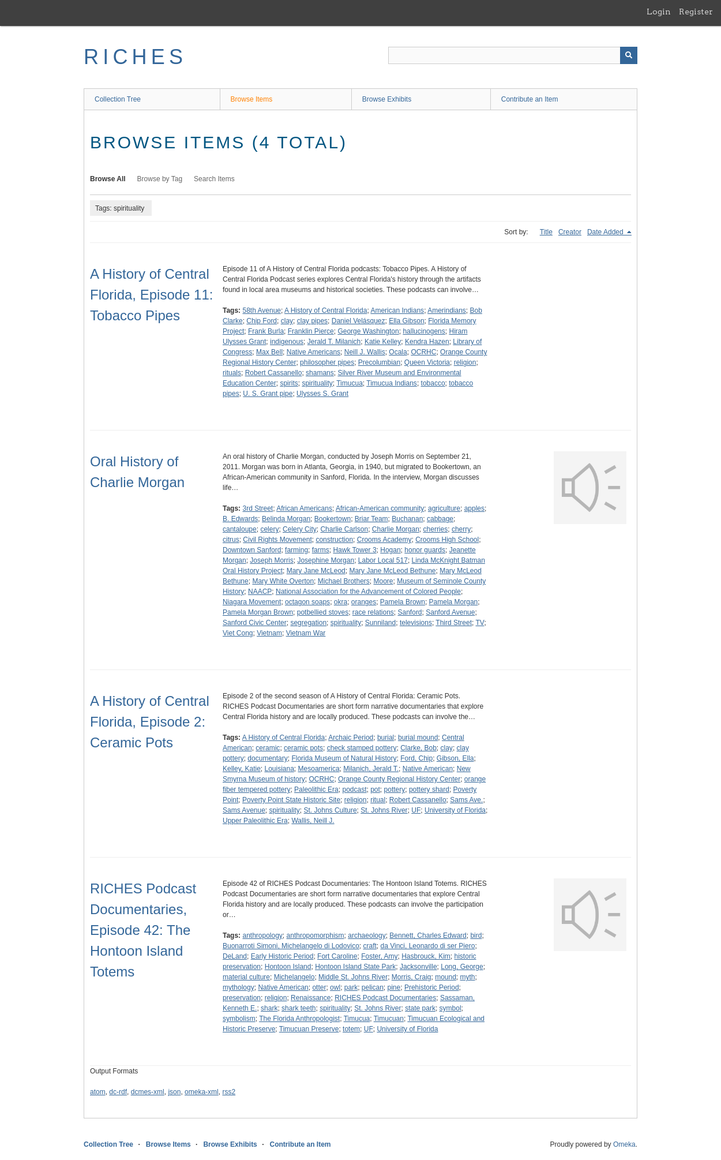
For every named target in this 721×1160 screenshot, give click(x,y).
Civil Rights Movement (277, 540)
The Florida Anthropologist (299, 1019)
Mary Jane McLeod (316, 571)
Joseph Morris (271, 560)
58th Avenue (261, 310)
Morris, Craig (411, 977)
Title (546, 232)
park (351, 987)
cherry (461, 529)
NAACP (260, 592)
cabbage (440, 519)
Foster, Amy (379, 956)
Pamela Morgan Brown (258, 612)
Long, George (462, 967)
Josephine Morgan (325, 560)
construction (334, 540)
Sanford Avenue (450, 612)
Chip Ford (261, 321)
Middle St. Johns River (353, 977)
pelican (373, 987)
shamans (320, 373)
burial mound (418, 738)
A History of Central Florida (325, 310)
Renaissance (311, 998)
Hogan (390, 550)
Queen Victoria (427, 362)
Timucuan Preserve (309, 1029)
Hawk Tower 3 (354, 550)
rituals (232, 373)
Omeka (624, 1144)
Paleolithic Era (316, 789)
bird (476, 935)
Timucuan (389, 1019)
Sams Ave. (466, 800)
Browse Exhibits (386, 99)
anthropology (262, 935)
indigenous (286, 342)
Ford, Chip (416, 758)
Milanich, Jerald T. (371, 769)
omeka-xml (202, 1092)
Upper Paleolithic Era (255, 821)
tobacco (433, 383)
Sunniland (380, 623)
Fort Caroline (337, 956)
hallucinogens (424, 331)
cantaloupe (240, 529)
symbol (450, 1008)
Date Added (606, 232)
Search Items (214, 179)
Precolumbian (379, 362)
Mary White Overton (283, 581)
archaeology (366, 935)
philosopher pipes (327, 362)
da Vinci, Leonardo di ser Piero (428, 946)
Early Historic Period (282, 956)
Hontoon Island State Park (355, 967)
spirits (289, 383)
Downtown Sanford (252, 550)
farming (296, 550)
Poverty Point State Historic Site (291, 800)
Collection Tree (118, 99)
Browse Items (252, 99)
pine (394, 987)
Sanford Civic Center (255, 623)
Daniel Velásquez (358, 321)
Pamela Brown (402, 602)
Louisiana (279, 769)
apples (474, 508)
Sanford (410, 612)
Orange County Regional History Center (399, 779)
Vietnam (269, 633)
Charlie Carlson (344, 529)
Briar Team (371, 519)
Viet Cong (238, 633)
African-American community (380, 508)
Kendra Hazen (427, 342)
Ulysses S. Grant (322, 394)
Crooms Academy (384, 540)
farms (320, 550)
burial (385, 738)
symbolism (239, 1019)
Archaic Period (350, 738)
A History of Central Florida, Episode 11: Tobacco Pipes (151, 294)
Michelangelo (294, 977)
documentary (267, 758)
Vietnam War (306, 633)
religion (465, 362)
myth (467, 977)
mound (445, 977)
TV (480, 623)
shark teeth (298, 1008)
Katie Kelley (383, 342)
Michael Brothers (344, 581)
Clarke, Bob (418, 748)
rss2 (228, 1092)
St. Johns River (383, 810)
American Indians (397, 310)
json (174, 1092)
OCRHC (423, 352)
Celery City (300, 529)
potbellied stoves (322, 612)
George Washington (368, 331)
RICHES (135, 57)
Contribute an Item (529, 99)
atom (98, 1092)
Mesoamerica (319, 769)
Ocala (398, 352)
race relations (373, 612)
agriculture (444, 508)
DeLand (235, 956)
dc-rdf (118, 1092)
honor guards (424, 550)
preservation (242, 998)
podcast (354, 789)
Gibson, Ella (455, 758)
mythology (238, 987)
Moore (383, 581)
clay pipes (312, 321)
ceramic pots (303, 748)
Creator (569, 232)
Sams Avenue (244, 810)
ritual (377, 800)
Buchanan (407, 519)
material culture (246, 977)
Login (659, 11)
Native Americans (313, 352)
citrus (231, 540)
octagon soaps (307, 602)
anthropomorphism (315, 935)
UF (415, 810)
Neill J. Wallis (364, 352)
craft (369, 946)
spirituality (317, 383)
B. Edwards (240, 519)
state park (420, 1008)
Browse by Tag (160, 179)
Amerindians (446, 310)
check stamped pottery (362, 748)
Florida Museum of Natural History (343, 758)
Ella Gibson (406, 321)
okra (340, 602)
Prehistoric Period (431, 987)
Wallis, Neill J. (312, 821)
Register (696, 11)
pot (375, 789)
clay (287, 321)
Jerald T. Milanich (333, 342)
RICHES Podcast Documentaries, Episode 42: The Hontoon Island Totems (143, 930)
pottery (394, 789)
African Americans (304, 508)
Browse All (108, 179)
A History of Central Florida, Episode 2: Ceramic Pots (149, 721)
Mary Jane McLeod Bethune (392, 571)
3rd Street (257, 508)
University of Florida (455, 810)
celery (269, 529)
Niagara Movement (252, 602)
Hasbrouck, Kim (425, 956)
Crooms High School (447, 540)
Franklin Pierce (311, 331)
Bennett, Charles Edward (427, 935)
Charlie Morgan (395, 529)
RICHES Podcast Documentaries (385, 998)
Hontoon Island (288, 967)
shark (269, 1008)
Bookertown (332, 519)
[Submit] (628, 55)
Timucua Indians (391, 383)
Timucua (349, 383)
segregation (308, 623)
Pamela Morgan (453, 602)
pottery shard (429, 789)
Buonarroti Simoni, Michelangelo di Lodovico (291, 946)
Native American (428, 769)
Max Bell (269, 352)
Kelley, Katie (242, 769)
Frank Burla (266, 331)
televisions (416, 623)
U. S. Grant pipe (267, 394)
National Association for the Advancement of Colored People (368, 592)
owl (335, 987)
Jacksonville (418, 967)
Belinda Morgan (286, 519)
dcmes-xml (147, 1092)
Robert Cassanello (273, 373)
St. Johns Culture (330, 810)
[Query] (512, 55)
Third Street (453, 623)
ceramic (268, 748)
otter (319, 987)
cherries (435, 529)
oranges (363, 602)
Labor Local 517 (383, 560)
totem (351, 1029)
